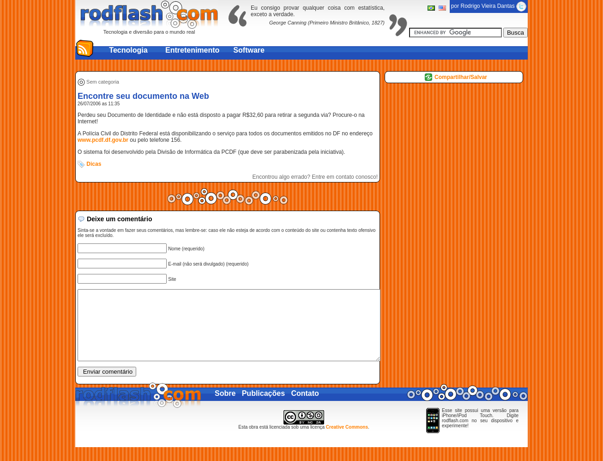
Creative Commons (347, 440)
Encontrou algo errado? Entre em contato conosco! (315, 177)
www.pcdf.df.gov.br (103, 140)
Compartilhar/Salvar (460, 77)
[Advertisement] (301, 65)
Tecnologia (128, 50)
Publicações (263, 407)
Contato (305, 407)
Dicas (93, 164)
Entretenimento (192, 50)
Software (249, 50)
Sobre (225, 407)
